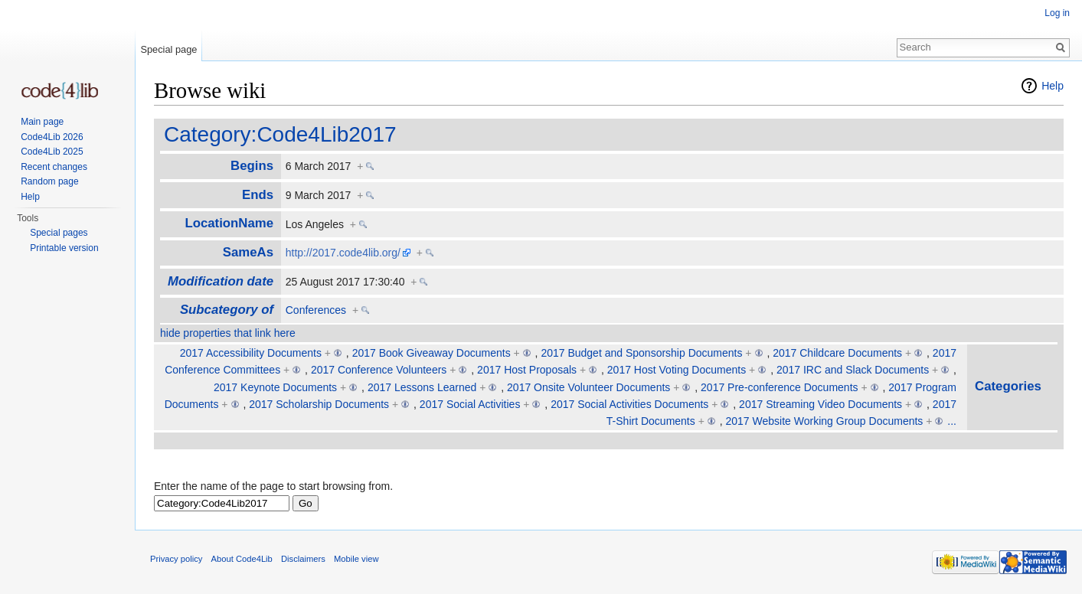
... (951, 421)
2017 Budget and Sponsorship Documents (641, 353)
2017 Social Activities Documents (629, 404)
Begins (251, 165)
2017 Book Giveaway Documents (431, 353)
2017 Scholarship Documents (319, 404)
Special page (168, 49)
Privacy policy (176, 558)
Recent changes (54, 167)
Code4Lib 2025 (52, 151)
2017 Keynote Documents (275, 387)
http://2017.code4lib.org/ (343, 252)
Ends (257, 195)
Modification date (220, 281)
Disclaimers (303, 558)
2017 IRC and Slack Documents (852, 370)
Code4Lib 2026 (52, 137)
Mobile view (356, 558)
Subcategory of (226, 309)
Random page (49, 181)
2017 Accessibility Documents (251, 353)
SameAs (248, 252)
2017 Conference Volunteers (378, 370)
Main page (42, 121)
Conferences (316, 310)
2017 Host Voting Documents (676, 370)
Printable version (64, 248)
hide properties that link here (228, 333)
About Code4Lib (242, 558)
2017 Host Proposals (527, 370)
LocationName (229, 223)
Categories (1008, 386)
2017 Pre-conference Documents (779, 387)
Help (1052, 86)
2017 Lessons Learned (422, 387)
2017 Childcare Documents (837, 353)
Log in (1057, 13)
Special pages (58, 232)
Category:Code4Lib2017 (280, 134)
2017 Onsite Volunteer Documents (588, 387)
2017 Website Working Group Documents (824, 421)
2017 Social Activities (470, 404)
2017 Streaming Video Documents (820, 404)
